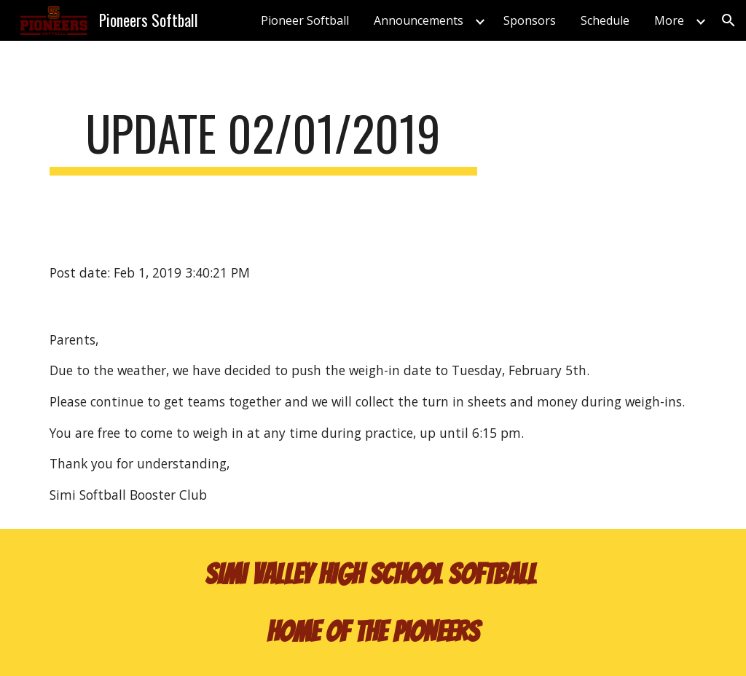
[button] (728, 20)
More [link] (669, 20)
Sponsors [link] (529, 20)
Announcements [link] (418, 20)
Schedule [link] (605, 20)
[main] (263, 140)
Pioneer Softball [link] (305, 20)
